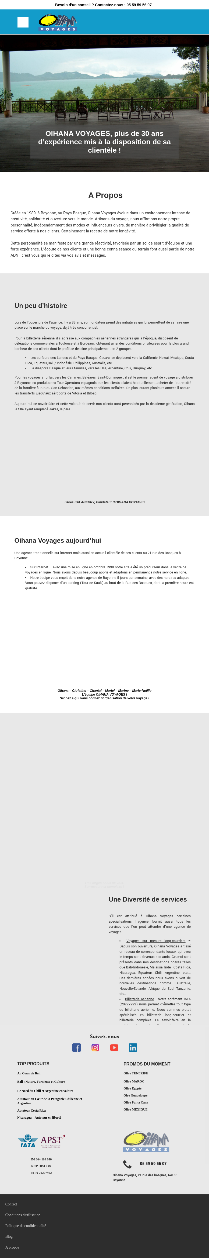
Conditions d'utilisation (22, 1215)
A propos (12, 1247)
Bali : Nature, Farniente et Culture (41, 1082)
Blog (9, 1237)
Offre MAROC (133, 1081)
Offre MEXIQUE (135, 1109)
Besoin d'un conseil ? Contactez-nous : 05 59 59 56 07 (103, 5)
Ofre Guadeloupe (135, 1095)
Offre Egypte (132, 1088)
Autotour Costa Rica (31, 1110)
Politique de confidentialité (26, 1226)
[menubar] (63, 1226)
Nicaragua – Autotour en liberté (39, 1117)
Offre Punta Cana (135, 1102)
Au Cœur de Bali (28, 1073)
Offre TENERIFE (135, 1073)
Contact (11, 1204)
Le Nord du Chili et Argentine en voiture (45, 1090)
